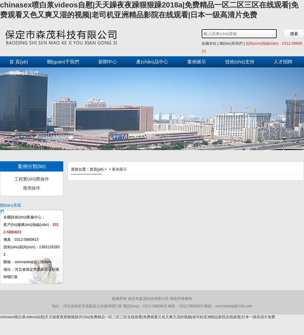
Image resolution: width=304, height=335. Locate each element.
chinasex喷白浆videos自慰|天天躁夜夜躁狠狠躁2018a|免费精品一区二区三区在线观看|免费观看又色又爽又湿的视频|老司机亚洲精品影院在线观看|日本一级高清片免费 (137, 317)
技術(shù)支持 (239, 61)
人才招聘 (283, 61)
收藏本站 (209, 43)
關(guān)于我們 (63, 61)
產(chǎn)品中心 (152, 61)
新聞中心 (107, 61)
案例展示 (196, 61)
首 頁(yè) (18, 61)
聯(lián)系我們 (231, 43)
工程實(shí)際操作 (31, 179)
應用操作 (31, 188)
